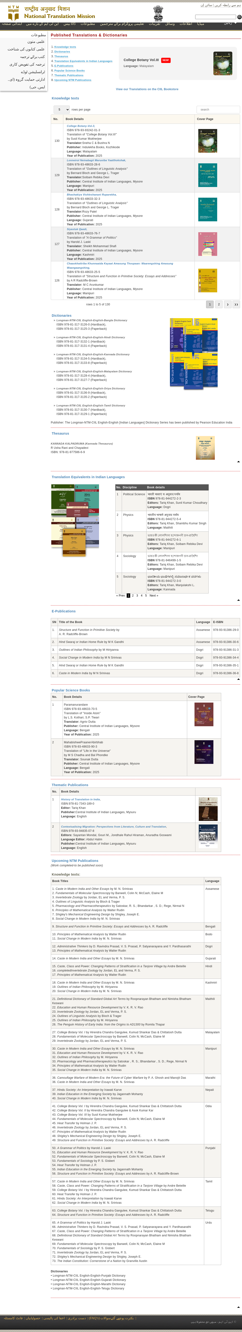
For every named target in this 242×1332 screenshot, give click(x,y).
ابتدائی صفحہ (12, 24)
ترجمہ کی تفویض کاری (27, 64)
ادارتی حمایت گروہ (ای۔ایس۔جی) (26, 83)
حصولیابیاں (33, 1318)
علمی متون (36, 42)
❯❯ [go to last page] (236, 304)
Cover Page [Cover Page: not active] (205, 119)
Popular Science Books (69, 70)
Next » (154, 595)
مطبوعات (88, 24)
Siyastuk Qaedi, (77, 229)
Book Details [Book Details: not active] (75, 119)
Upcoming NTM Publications (72, 80)
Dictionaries (62, 51)
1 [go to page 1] (210, 304)
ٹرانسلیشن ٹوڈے (33, 72)
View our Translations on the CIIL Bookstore (147, 89)
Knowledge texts (65, 46)
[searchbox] (218, 109)
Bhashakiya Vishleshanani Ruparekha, (92, 194)
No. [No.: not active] (55, 119)
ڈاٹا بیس (70, 24)
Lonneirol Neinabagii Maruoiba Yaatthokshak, (96, 160)
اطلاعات (186, 24)
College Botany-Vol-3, (81, 126)
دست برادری (77, 1318)
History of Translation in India (80, 799)
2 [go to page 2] (219, 304)
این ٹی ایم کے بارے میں (42, 24)
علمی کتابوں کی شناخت (26, 49)
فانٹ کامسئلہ (13, 1318)
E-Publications (63, 65)
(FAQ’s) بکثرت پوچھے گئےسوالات (112, 1318)
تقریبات (154, 24)
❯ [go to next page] (228, 304)
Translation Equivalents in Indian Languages (83, 61)
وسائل (170, 24)
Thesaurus (61, 56)
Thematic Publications (68, 75)
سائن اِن (206, 5)
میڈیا (200, 24)
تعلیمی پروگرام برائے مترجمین (122, 24)
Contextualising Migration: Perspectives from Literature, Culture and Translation (113, 826)
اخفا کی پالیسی (54, 1318)
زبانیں (230, 23)
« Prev (121, 595)
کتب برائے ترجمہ (32, 57)
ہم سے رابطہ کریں (228, 5)
